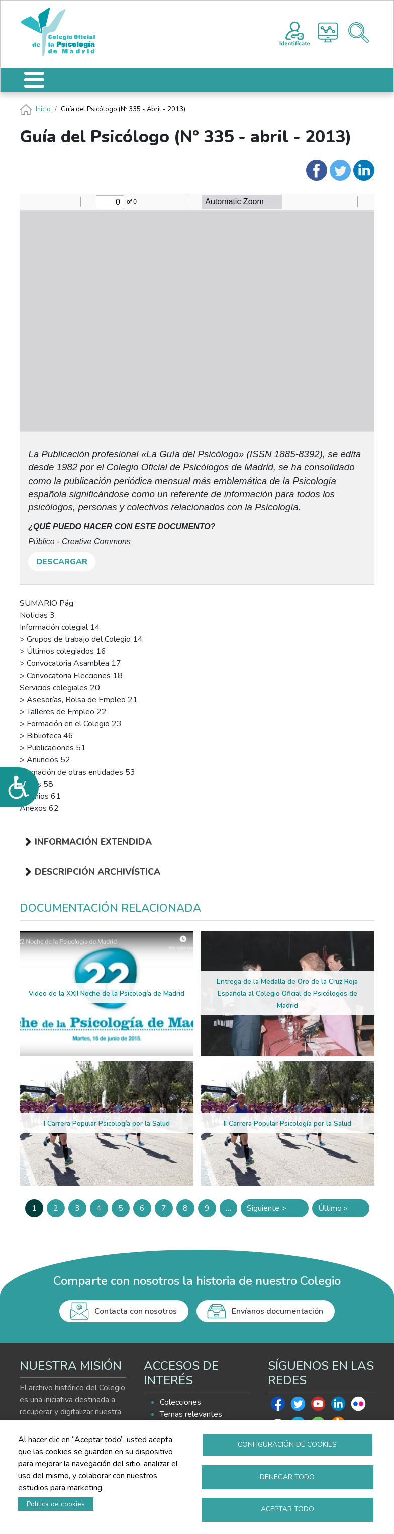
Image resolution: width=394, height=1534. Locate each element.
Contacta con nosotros (135, 1311)
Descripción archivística (97, 872)
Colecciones (180, 1402)
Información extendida (93, 842)
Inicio (43, 109)
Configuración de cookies (287, 1444)
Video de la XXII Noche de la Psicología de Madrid (106, 993)
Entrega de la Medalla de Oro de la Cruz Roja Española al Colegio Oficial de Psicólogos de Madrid (287, 993)
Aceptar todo (287, 1509)
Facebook (278, 1406)
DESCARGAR (61, 561)
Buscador (358, 32)
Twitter (298, 1406)
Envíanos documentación (277, 1311)
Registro (294, 32)
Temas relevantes (191, 1414)
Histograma (328, 32)
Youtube (318, 1406)
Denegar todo (287, 1476)
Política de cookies (56, 1503)
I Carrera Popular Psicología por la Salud (107, 1123)
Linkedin (338, 1406)
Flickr (358, 1406)
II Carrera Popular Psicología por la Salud (287, 1123)
